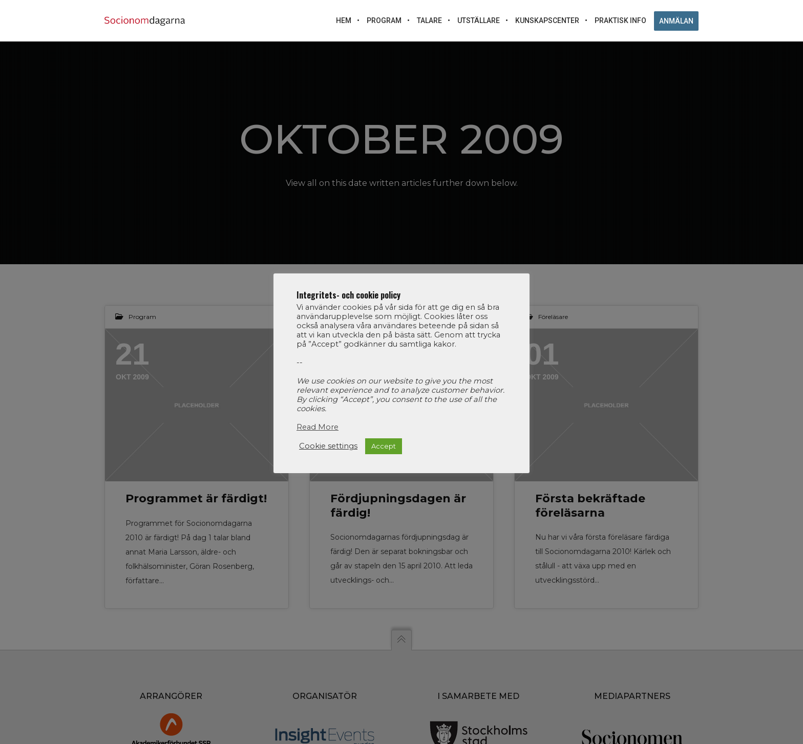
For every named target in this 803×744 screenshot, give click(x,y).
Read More (318, 427)
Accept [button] (383, 446)
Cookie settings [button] (328, 446)
